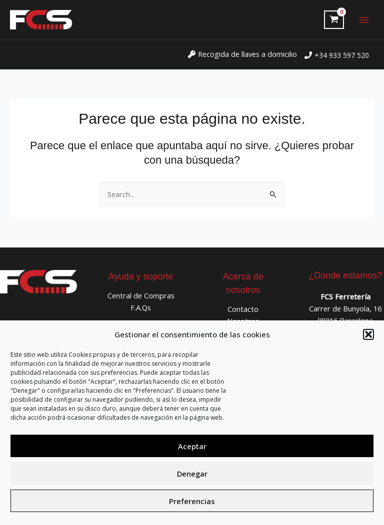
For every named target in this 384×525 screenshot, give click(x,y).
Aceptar (192, 446)
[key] (242, 54)
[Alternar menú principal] (364, 19)
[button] (369, 334)
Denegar (192, 474)
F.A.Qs (140, 307)
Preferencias (192, 501)
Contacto (243, 309)
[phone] (336, 55)
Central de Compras (141, 295)
